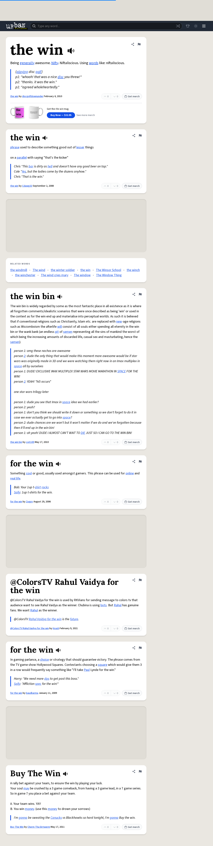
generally (27, 63)
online (130, 473)
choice (44, 659)
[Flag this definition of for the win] (140, 461)
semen (67, 331)
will (59, 326)
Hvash (56, 628)
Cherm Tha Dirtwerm (38, 827)
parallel (22, 157)
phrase (14, 147)
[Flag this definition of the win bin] (140, 294)
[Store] (187, 26)
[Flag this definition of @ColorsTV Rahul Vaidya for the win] (140, 580)
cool (29, 473)
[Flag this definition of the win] (139, 44)
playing (22, 71)
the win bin (16, 442)
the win (14, 96)
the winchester (25, 275)
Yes (24, 171)
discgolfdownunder (32, 96)
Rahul (118, 605)
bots (103, 605)
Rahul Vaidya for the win (45, 619)
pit (57, 331)
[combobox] (106, 26)
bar (31, 166)
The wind (39, 270)
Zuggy (29, 501)
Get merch (132, 96)
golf (39, 71)
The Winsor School (108, 270)
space (18, 366)
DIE (83, 433)
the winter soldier (63, 270)
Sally (17, 492)
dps (46, 678)
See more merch (85, 115)
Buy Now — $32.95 (61, 115)
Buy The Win (17, 827)
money (29, 809)
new (119, 321)
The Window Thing (109, 275)
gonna (23, 817)
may (26, 788)
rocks (45, 487)
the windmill (18, 270)
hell (50, 166)
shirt (38, 487)
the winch (133, 270)
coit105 (30, 442)
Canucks (56, 817)
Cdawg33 (27, 186)
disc (61, 76)
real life (15, 478)
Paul (87, 670)
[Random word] (178, 26)
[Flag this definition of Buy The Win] (140, 771)
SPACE (121, 371)
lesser (80, 147)
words (93, 63)
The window (82, 275)
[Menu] (204, 26)
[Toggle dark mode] (196, 26)
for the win (16, 501)
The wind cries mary (54, 275)
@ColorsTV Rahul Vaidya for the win (29, 628)
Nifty (54, 63)
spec (38, 684)
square (102, 664)
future (74, 619)
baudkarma (32, 693)
